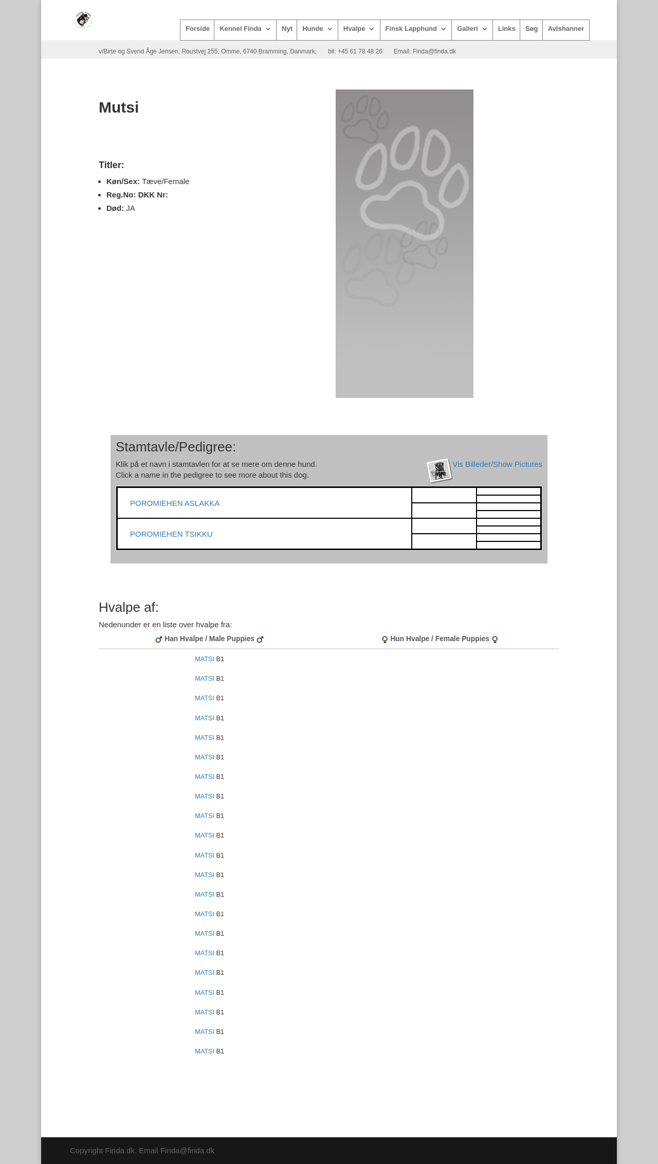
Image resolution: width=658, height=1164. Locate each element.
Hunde (312, 28)
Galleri (467, 28)
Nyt (287, 28)
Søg (531, 28)
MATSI (204, 659)
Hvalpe (354, 28)
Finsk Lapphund (411, 28)
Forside (198, 28)
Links (507, 28)
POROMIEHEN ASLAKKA (175, 503)
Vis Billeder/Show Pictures (497, 464)
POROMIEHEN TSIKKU (171, 534)
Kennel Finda (241, 28)
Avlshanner (566, 28)
